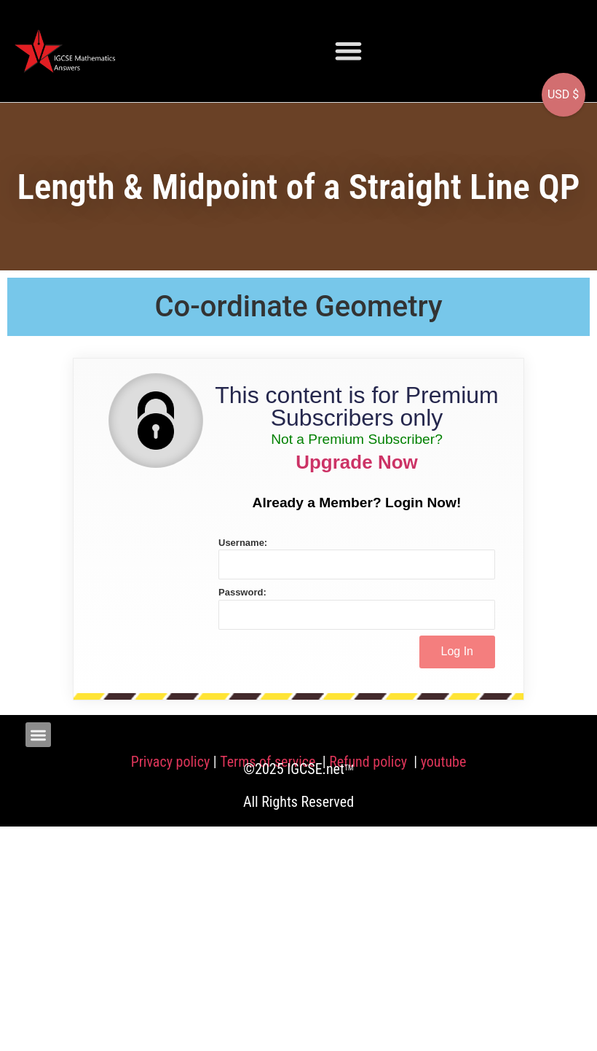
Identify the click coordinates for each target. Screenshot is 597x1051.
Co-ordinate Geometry (298, 306)
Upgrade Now (357, 462)
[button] (348, 50)
